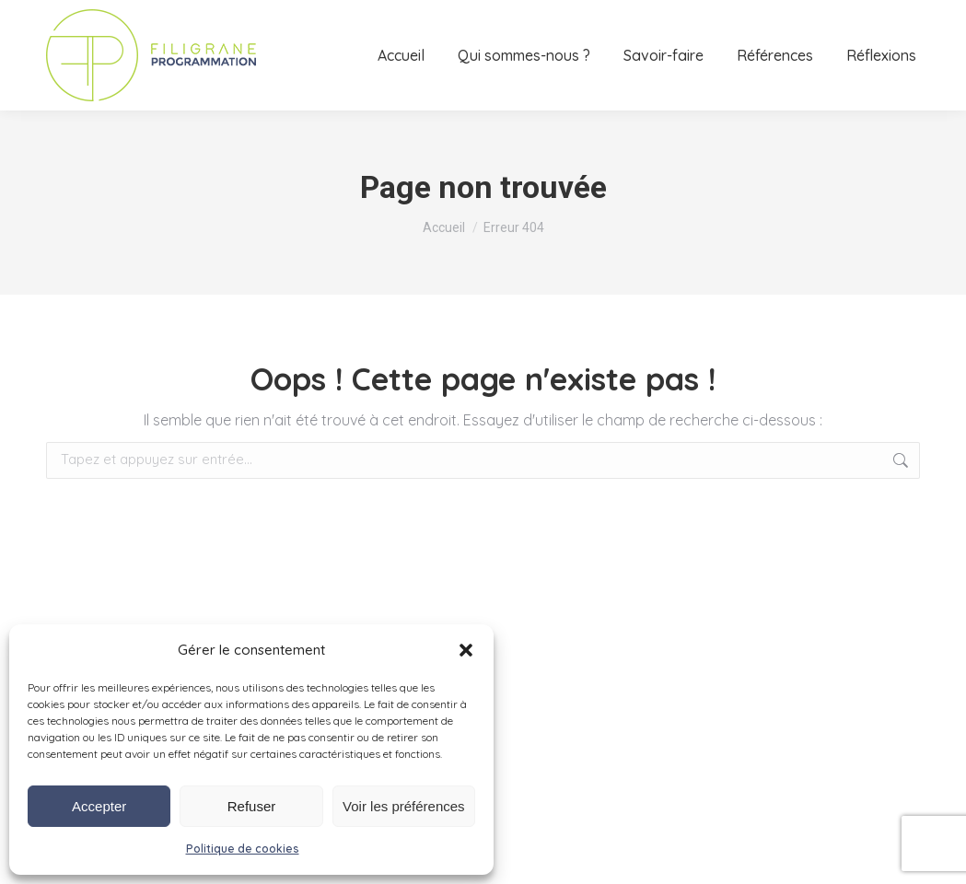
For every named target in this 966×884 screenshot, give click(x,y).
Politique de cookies (242, 848)
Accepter (99, 806)
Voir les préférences (404, 806)
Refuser (251, 806)
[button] (466, 650)
